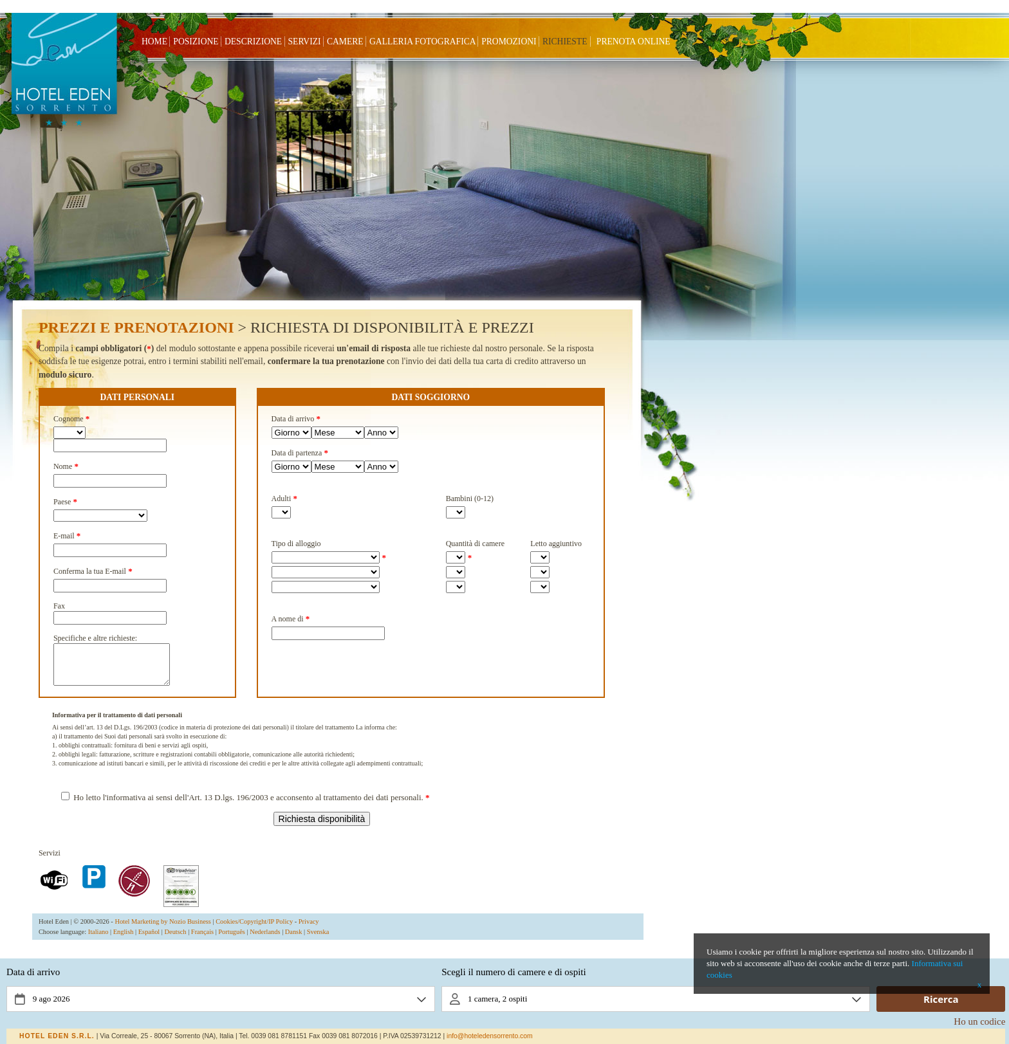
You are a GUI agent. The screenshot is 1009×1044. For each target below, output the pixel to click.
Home (154, 41)
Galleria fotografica (422, 41)
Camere (345, 41)
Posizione (195, 41)
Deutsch (176, 939)
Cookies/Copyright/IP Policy (254, 929)
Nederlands (265, 939)
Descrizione (253, 41)
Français (202, 939)
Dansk (293, 939)
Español (149, 939)
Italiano (98, 939)
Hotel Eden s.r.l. (57, 1035)
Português (231, 939)
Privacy (309, 929)
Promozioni (508, 41)
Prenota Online (634, 41)
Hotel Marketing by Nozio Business (163, 929)
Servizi (304, 41)
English (123, 939)
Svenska (318, 939)
